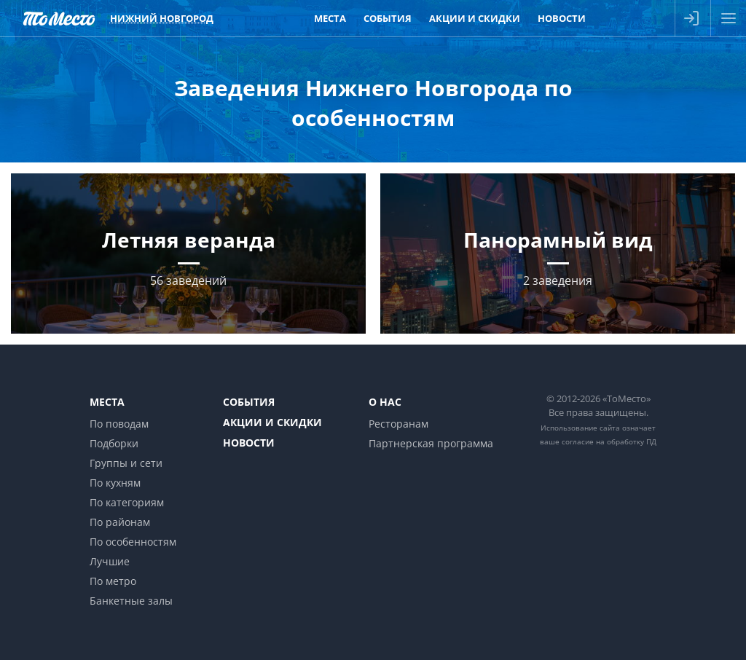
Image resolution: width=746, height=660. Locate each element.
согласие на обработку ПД (609, 441)
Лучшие (110, 561)
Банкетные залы (131, 601)
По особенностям (133, 542)
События (249, 402)
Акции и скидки (272, 422)
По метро (113, 581)
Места (107, 402)
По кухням (115, 483)
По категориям (127, 502)
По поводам (119, 424)
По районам (120, 522)
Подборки (114, 443)
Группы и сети (126, 463)
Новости (249, 442)
